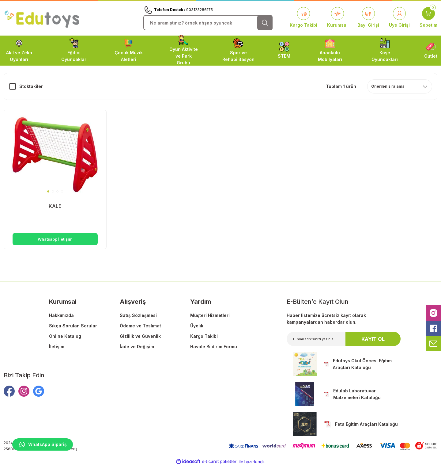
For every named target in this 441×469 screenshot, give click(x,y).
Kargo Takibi (204, 339)
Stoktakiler (31, 86)
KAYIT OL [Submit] (373, 342)
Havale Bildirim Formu (213, 349)
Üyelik (196, 328)
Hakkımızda (61, 318)
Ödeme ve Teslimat (140, 328)
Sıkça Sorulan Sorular (73, 328)
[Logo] (42, 17)
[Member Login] (399, 18)
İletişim (56, 349)
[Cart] (428, 18)
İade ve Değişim (137, 349)
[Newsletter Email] (344, 342)
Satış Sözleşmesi (138, 318)
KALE (55, 205)
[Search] (208, 22)
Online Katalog (65, 339)
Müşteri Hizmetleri (210, 318)
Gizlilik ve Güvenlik (140, 339)
